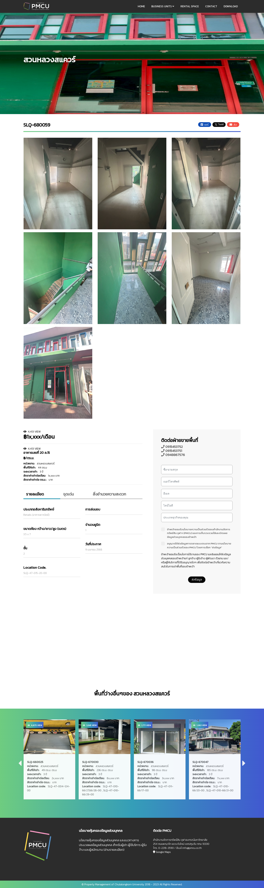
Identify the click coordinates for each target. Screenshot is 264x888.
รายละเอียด (35, 494)
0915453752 (172, 446)
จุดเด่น (68, 494)
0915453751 (171, 450)
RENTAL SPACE (189, 6)
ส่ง (233, 125)
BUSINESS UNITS (162, 6)
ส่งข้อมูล (197, 579)
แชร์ (205, 125)
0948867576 (173, 454)
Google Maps (162, 852)
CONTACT (211, 6)
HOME (141, 6)
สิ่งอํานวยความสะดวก (109, 494)
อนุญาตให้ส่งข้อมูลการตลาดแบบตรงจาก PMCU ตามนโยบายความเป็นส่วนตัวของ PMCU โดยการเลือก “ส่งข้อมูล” (196, 545)
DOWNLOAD (231, 6)
